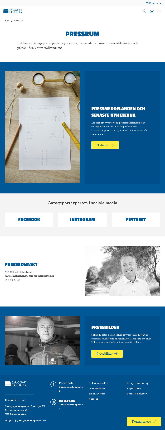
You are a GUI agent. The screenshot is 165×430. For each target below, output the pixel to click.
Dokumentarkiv (98, 383)
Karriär (93, 399)
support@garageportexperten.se (25, 420)
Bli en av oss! (97, 393)
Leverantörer (97, 388)
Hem (7, 20)
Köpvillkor (134, 388)
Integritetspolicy (138, 383)
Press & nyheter (137, 393)
